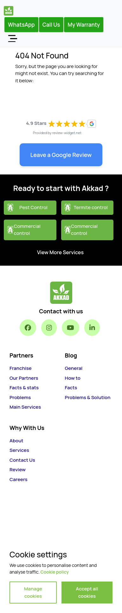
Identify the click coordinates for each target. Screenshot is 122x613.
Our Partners (24, 378)
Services (19, 450)
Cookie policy (55, 572)
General (74, 368)
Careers (19, 479)
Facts (71, 387)
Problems (20, 397)
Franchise (21, 368)
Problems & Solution (88, 397)
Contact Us (22, 460)
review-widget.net (67, 132)
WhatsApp (21, 24)
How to (72, 378)
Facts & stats (24, 387)
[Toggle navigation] (12, 38)
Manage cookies (33, 592)
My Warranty (83, 24)
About (16, 440)
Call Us (51, 24)
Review (18, 469)
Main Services (25, 407)
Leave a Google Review (61, 155)
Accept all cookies (87, 592)
